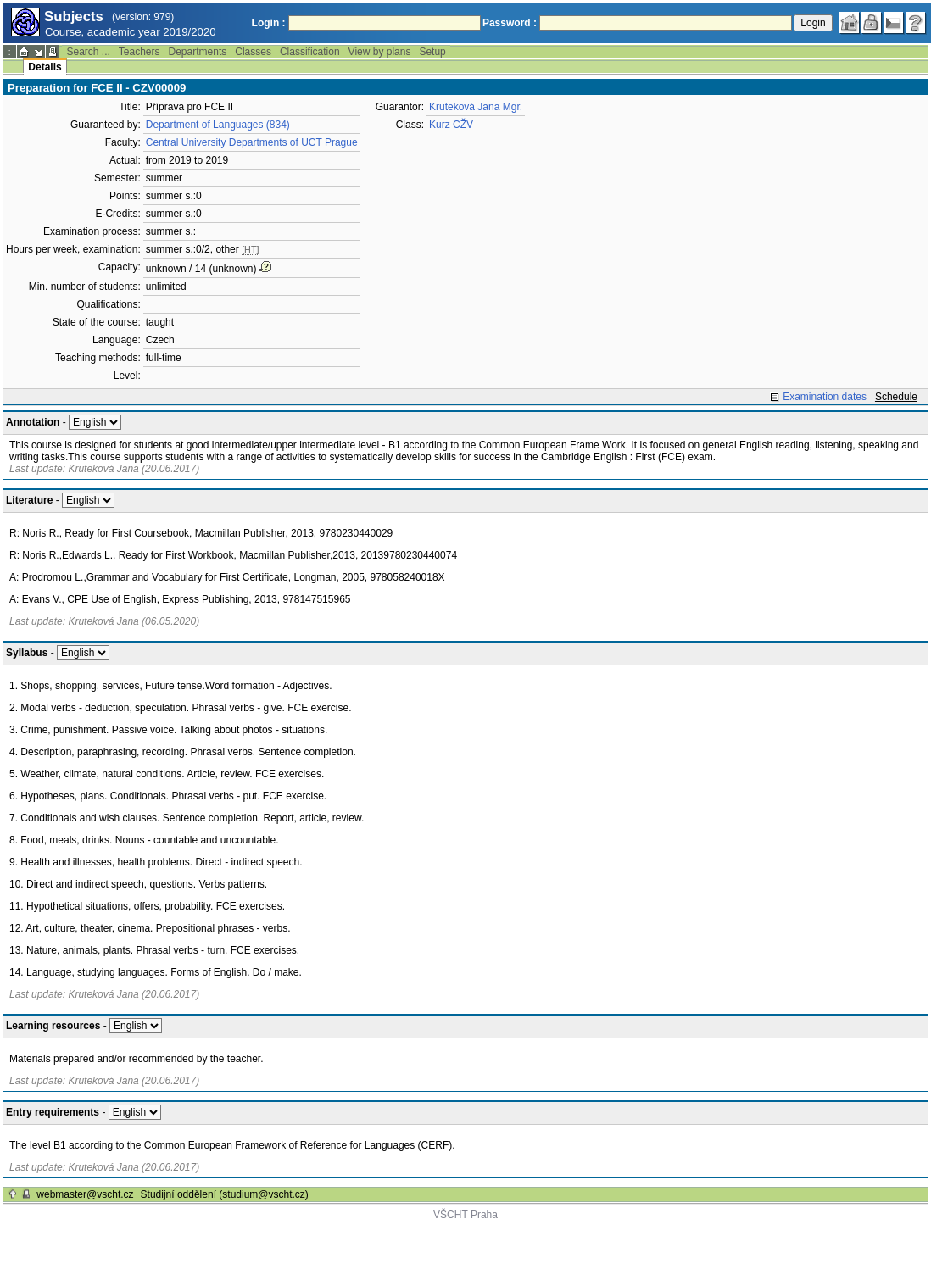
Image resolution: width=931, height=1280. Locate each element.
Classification (310, 52)
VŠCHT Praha (465, 1215)
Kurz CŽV (451, 125)
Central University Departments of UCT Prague (252, 142)
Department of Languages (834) (218, 125)
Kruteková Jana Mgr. (475, 107)
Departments (198, 52)
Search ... (87, 52)
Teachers (139, 52)
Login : (269, 23)
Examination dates (825, 397)
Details (44, 67)
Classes (253, 52)
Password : (509, 23)
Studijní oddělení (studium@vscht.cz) (225, 1194)
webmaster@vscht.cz (84, 1194)
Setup (432, 52)
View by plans (379, 52)
